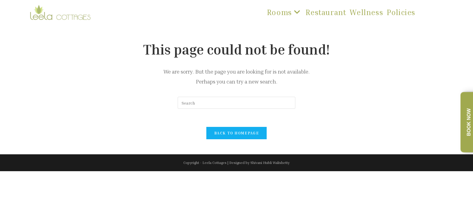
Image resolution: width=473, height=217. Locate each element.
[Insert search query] (236, 103)
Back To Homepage (236, 133)
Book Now (468, 122)
